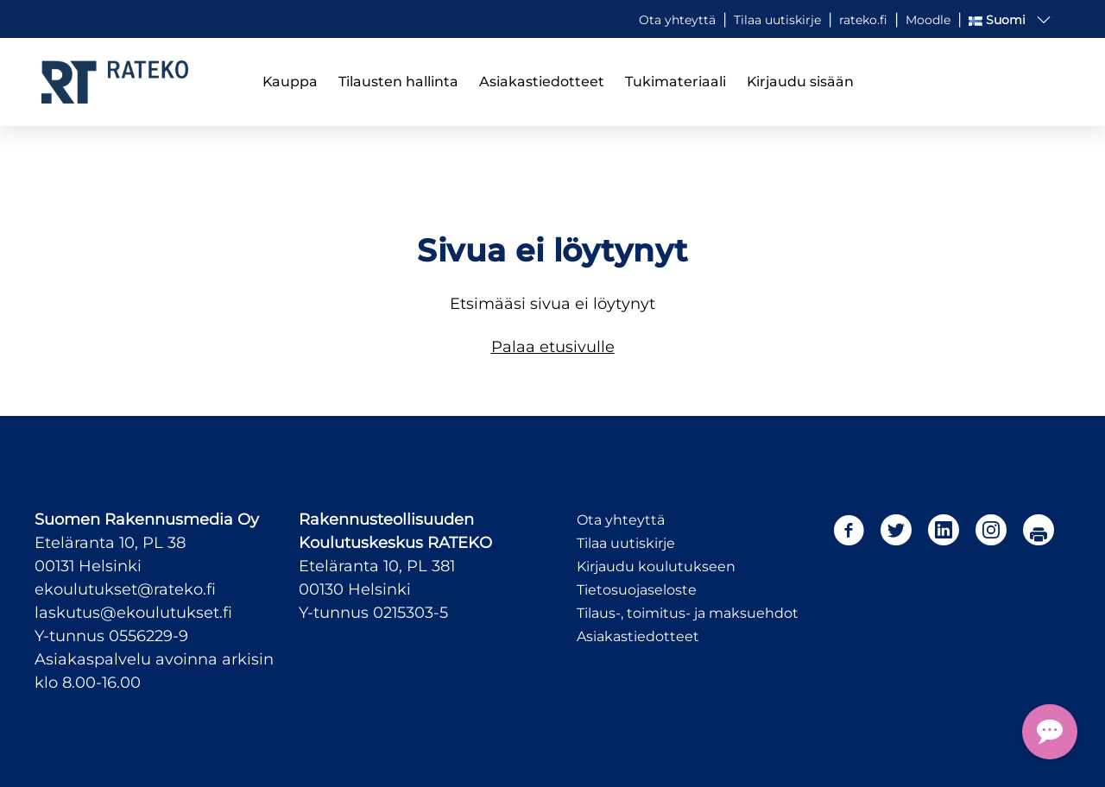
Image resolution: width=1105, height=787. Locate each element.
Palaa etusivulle (553, 346)
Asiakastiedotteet (541, 81)
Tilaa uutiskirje (626, 543)
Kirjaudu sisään (800, 81)
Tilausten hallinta (398, 81)
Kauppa (290, 81)
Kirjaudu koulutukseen (656, 566)
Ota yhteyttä (621, 520)
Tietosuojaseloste (637, 590)
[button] (1011, 19)
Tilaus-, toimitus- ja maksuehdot (688, 613)
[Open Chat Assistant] (1049, 731)
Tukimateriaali (675, 81)
